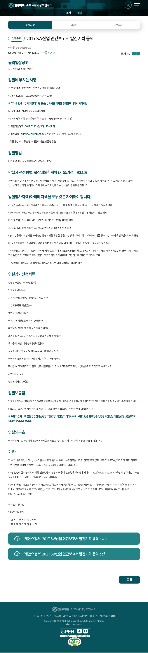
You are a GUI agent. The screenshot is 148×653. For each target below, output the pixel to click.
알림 (79, 13)
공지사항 (30, 25)
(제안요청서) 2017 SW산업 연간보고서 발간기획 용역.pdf (64, 554)
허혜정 (11, 48)
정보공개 (118, 25)
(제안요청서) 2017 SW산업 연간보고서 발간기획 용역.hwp (64, 539)
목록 (129, 580)
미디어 (74, 25)
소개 (68, 13)
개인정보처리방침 (107, 616)
